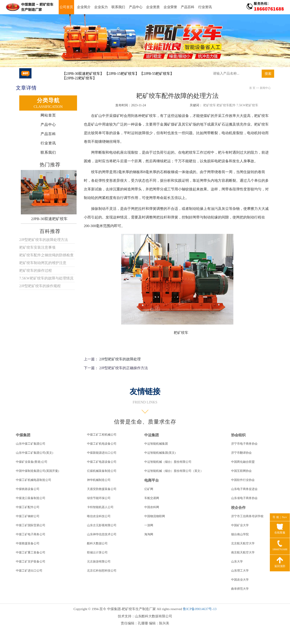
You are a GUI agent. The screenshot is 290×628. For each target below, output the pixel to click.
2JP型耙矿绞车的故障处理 (120, 359)
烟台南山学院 (240, 534)
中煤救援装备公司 (27, 543)
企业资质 (153, 7)
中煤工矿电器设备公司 (101, 461)
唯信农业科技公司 (99, 516)
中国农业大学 (240, 579)
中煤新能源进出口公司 (101, 452)
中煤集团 (23, 435)
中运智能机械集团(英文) (160, 452)
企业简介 (84, 7)
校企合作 (238, 507)
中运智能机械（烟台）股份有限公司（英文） (173, 471)
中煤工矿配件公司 (27, 507)
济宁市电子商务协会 (244, 443)
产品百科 (187, 7)
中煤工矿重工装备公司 (30, 552)
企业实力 (101, 7)
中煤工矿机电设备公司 (101, 443)
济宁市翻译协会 (241, 452)
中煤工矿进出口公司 (29, 570)
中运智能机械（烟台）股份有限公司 (167, 461)
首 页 (252, 88)
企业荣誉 (170, 7)
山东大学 (237, 561)
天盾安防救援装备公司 (101, 489)
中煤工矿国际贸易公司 (30, 525)
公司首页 (66, 7)
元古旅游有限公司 (99, 561)
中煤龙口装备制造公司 (30, 498)
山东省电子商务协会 (244, 498)
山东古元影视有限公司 (101, 525)
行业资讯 (205, 7)
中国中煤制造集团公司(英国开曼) (37, 471)
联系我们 (118, 7)
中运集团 (151, 435)
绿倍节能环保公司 (99, 498)
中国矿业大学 (240, 525)
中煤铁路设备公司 (27, 489)
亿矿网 (148, 489)
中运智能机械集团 (156, 443)
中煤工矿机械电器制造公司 (33, 480)
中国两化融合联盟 (243, 461)
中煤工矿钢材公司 (27, 516)
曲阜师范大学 (240, 588)
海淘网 (148, 534)
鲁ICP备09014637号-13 (199, 609)
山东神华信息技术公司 (101, 534)
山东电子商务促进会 (244, 489)
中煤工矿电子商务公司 (30, 534)
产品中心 (136, 7)
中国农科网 (151, 507)
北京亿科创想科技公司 (101, 570)
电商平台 (151, 480)
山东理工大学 (240, 570)
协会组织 (238, 435)
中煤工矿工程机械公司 (101, 434)
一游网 (148, 525)
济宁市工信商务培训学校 (247, 516)
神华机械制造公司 (99, 480)
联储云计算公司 (97, 552)
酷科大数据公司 (97, 543)
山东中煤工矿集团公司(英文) (34, 452)
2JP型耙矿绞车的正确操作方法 (123, 368)
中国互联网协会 (241, 471)
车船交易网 (151, 498)
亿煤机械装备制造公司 (101, 471)
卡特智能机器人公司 (100, 507)
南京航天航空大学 (243, 552)
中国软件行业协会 (243, 480)
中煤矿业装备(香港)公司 (31, 461)
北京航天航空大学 (243, 543)
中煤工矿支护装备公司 (30, 561)
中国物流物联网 (154, 516)
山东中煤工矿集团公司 (30, 443)
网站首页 (48, 115)
